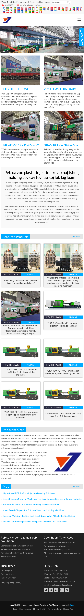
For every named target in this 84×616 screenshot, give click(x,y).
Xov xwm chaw (54, 609)
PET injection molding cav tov (57, 546)
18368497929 (10, 5)
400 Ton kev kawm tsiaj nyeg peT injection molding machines (21, 415)
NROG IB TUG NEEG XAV (61, 144)
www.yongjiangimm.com (64, 581)
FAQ (44, 609)
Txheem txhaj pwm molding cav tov (16, 549)
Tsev (15, 609)
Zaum (71, 605)
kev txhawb (11, 274)
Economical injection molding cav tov (17, 545)
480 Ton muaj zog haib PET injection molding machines (63, 372)
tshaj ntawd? (76, 236)
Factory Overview (8, 577)
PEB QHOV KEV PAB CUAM (20, 144)
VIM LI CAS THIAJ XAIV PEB (63, 89)
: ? (39, 515)
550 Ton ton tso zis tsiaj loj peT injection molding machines (21, 372)
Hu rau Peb (68, 609)
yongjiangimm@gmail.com (31, 5)
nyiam (31, 274)
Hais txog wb (6, 570)
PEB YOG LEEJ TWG (15, 89)
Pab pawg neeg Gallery (11, 582)
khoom (36, 609)
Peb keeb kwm (7, 574)
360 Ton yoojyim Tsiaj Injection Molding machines (63, 414)
